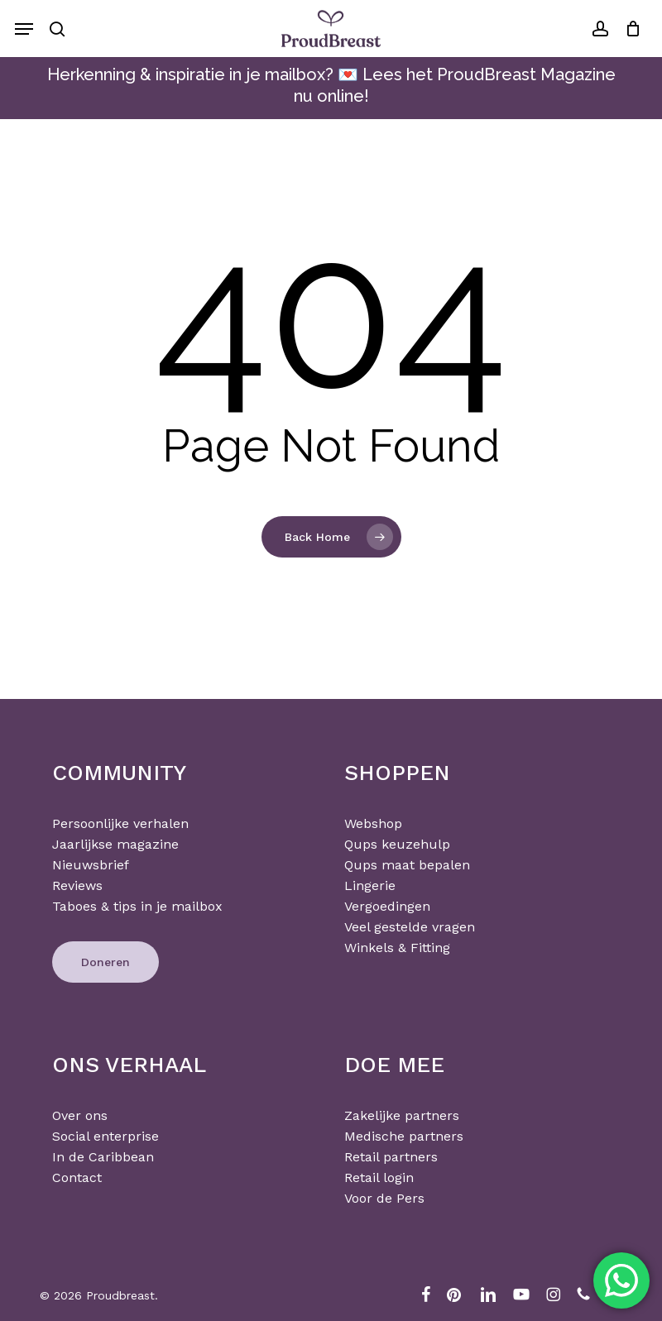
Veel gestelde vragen (409, 927)
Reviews (77, 885)
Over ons (80, 1115)
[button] (24, 29)
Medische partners (403, 1136)
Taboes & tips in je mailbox (137, 906)
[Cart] (628, 28)
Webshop (373, 823)
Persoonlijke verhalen (120, 823)
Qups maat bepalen (407, 865)
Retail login (379, 1177)
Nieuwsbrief (90, 865)
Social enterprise (105, 1136)
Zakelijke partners (401, 1115)
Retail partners (391, 1157)
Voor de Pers (384, 1198)
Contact (77, 1177)
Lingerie (370, 885)
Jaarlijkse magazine (115, 844)
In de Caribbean (103, 1157)
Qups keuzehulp (397, 844)
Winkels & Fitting (397, 947)
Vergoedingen (387, 906)
